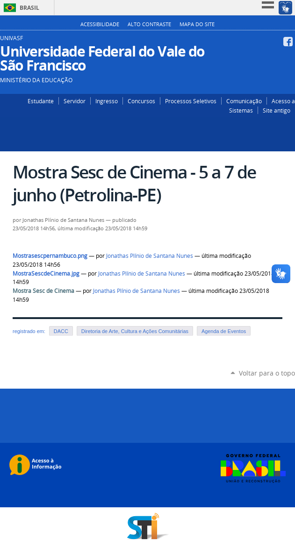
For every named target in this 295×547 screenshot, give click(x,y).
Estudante (41, 101)
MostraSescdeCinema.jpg (46, 273)
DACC (61, 331)
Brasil (29, 8)
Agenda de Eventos (223, 331)
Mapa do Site (197, 24)
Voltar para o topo (267, 373)
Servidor (75, 101)
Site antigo (276, 110)
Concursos (141, 101)
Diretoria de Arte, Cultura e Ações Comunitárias (134, 331)
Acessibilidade (99, 24)
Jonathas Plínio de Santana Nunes (149, 256)
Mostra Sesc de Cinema (43, 291)
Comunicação (244, 101)
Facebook (289, 41)
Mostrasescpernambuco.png (50, 256)
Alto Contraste (149, 24)
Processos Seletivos (190, 101)
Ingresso (106, 101)
